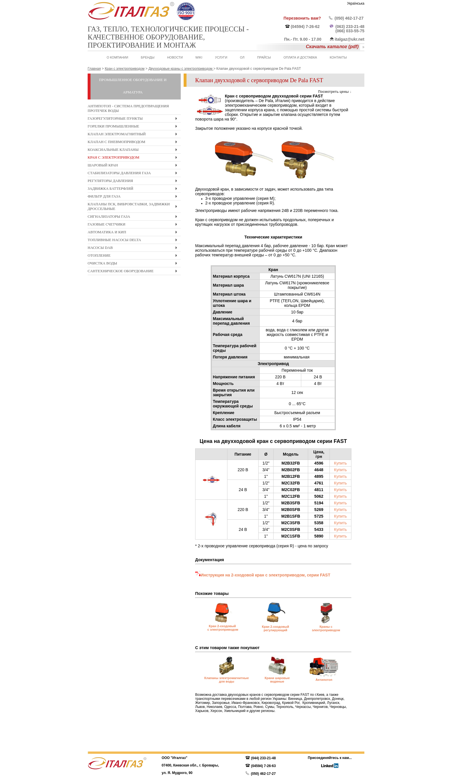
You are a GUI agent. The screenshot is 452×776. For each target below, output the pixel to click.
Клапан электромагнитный (134, 135)
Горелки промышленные (134, 127)
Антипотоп (323, 679)
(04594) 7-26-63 (263, 766)
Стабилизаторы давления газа (134, 174)
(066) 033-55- (348, 31)
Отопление (134, 256)
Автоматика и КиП (134, 233)
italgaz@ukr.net (349, 39)
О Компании (117, 57)
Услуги (221, 57)
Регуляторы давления (134, 182)
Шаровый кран (134, 166)
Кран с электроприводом (134, 158)
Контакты (338, 57)
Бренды (148, 57)
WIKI (198, 57)
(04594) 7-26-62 (305, 26)
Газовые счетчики (134, 225)
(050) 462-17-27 (349, 18)
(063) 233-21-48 (350, 26)
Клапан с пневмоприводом (134, 143)
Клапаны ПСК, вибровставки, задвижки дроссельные (134, 207)
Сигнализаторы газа (134, 217)
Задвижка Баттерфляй (134, 189)
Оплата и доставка (300, 57)
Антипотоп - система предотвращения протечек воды (128, 108)
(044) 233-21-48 (263, 758)
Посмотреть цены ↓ (334, 92)
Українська (355, 3)
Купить (340, 463)
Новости (175, 57)
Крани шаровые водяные (277, 679)
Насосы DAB (134, 248)
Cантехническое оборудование (134, 272)
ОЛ (242, 57)
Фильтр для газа (134, 197)
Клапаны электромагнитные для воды (226, 679)
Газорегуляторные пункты (134, 119)
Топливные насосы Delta (134, 241)
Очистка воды (134, 264)
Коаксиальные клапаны (134, 150)
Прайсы (264, 57)
